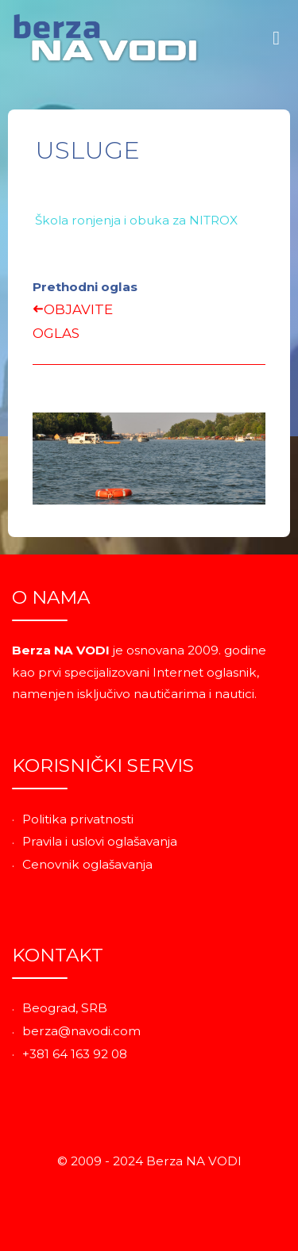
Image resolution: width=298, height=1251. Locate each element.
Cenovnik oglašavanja (87, 864)
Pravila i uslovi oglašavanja (99, 841)
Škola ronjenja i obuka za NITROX (136, 220)
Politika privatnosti (78, 819)
